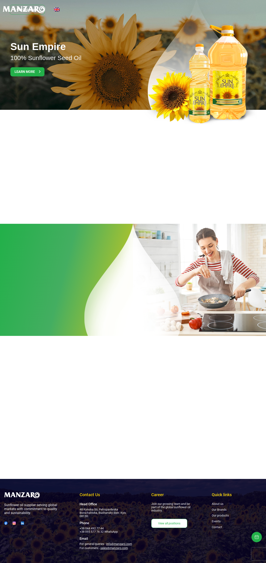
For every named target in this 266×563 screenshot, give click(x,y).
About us (68, 9)
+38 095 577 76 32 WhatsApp (99, 531)
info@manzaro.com (119, 544)
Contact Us (166, 9)
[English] (258, 9)
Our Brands (92, 9)
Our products (119, 9)
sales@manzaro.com (114, 548)
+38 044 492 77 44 (92, 528)
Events (144, 9)
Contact (217, 527)
